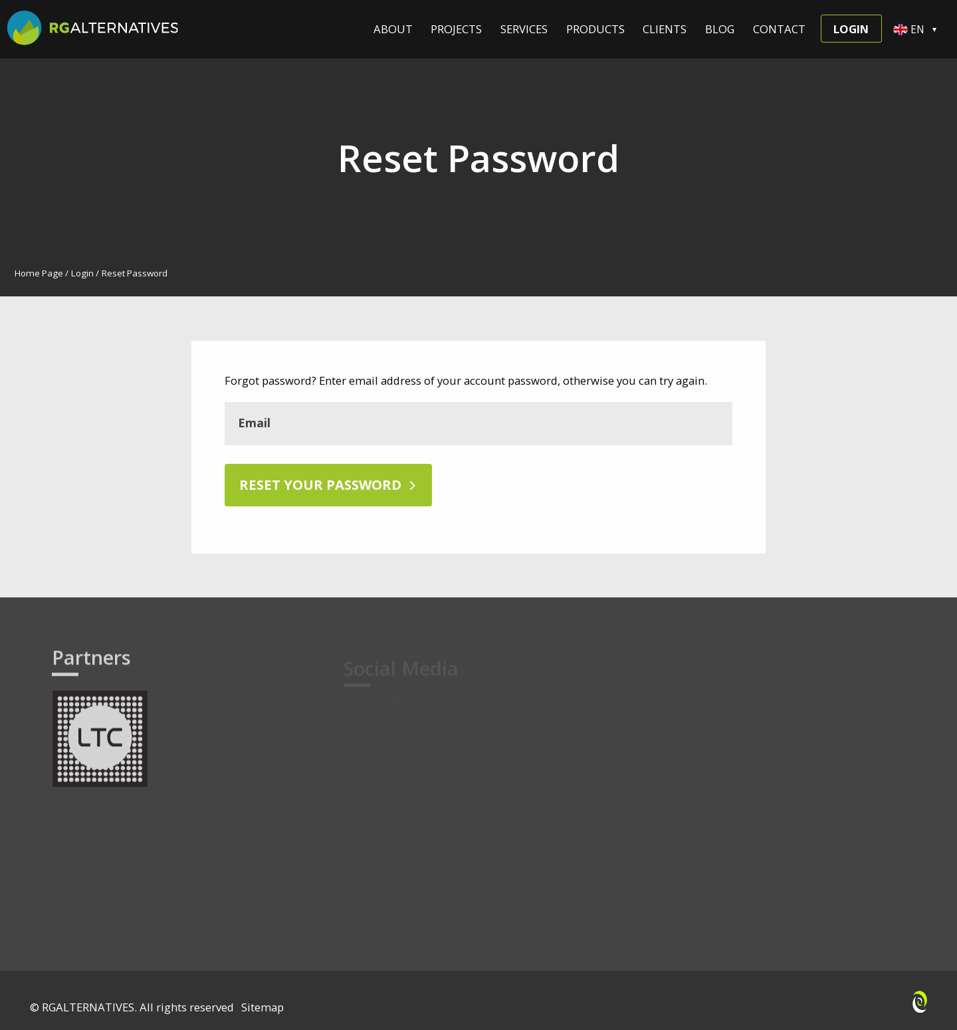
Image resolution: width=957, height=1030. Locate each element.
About (393, 28)
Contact (779, 28)
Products (595, 28)
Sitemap (262, 1007)
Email (254, 423)
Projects (456, 28)
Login (851, 29)
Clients (665, 28)
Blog (719, 28)
